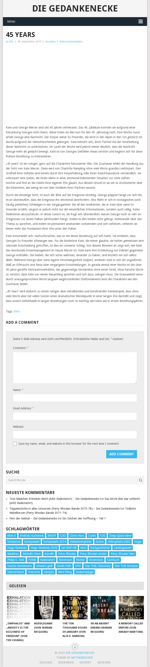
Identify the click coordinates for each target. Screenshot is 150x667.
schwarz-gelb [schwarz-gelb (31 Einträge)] (44, 566)
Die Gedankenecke (75, 8)
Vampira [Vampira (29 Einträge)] (49, 572)
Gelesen (46, 662)
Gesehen (50, 41)
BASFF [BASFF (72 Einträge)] (52, 535)
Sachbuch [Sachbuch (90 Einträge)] (113, 559)
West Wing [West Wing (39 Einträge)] (65, 572)
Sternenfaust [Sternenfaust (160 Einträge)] (15, 572)
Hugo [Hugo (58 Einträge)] (137, 541)
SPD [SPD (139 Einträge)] (78, 566)
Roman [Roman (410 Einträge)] (80, 559)
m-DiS (9, 41)
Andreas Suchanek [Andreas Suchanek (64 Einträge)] (32, 535)
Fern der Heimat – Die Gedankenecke (33, 518)
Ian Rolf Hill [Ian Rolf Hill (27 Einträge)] (68, 547)
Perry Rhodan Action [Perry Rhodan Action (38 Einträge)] (93, 553)
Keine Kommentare (71, 41)
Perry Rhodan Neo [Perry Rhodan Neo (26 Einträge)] (122, 553)
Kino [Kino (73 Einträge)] (83, 547)
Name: (18, 390)
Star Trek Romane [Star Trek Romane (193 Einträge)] (126, 566)
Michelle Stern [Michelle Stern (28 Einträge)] (32, 553)
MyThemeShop (82, 657)
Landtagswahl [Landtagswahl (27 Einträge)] (122, 547)
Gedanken (66, 662)
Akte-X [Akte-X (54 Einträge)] (11, 535)
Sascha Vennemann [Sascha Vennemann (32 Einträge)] (19, 566)
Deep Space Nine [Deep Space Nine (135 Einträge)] (120, 535)
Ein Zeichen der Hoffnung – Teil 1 (84, 518)
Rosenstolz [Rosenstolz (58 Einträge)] (96, 559)
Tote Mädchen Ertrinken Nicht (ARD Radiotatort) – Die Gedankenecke (54, 498)
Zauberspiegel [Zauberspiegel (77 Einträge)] (84, 572)
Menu (11, 21)
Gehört (85, 662)
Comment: (20, 348)
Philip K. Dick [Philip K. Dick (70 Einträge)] (15, 559)
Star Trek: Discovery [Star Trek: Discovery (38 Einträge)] (98, 566)
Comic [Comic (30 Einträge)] (92, 535)
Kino (17, 311)
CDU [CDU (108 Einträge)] (63, 535)
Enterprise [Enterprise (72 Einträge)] (13, 541)
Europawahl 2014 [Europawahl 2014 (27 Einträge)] (54, 541)
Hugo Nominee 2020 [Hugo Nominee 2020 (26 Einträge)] (44, 547)
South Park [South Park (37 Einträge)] (64, 566)
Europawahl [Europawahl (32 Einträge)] (31, 541)
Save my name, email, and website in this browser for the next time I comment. (68, 443)
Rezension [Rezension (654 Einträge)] (65, 559)
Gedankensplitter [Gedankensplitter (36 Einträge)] (81, 541)
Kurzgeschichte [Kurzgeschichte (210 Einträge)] (100, 547)
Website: (18, 426)
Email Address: (23, 408)
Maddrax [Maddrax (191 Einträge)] (13, 553)
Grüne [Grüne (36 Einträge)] (100, 541)
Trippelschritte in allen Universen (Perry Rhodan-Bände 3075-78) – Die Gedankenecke (64, 508)
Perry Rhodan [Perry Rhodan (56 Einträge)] (67, 553)
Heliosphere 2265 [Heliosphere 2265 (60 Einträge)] (119, 541)
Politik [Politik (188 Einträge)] (32, 559)
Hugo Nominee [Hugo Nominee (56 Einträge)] (17, 547)
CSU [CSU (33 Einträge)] (102, 535)
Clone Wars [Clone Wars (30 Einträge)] (77, 535)
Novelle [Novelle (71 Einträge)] (49, 553)
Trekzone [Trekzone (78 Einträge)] (34, 572)
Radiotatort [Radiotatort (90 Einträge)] (47, 559)
